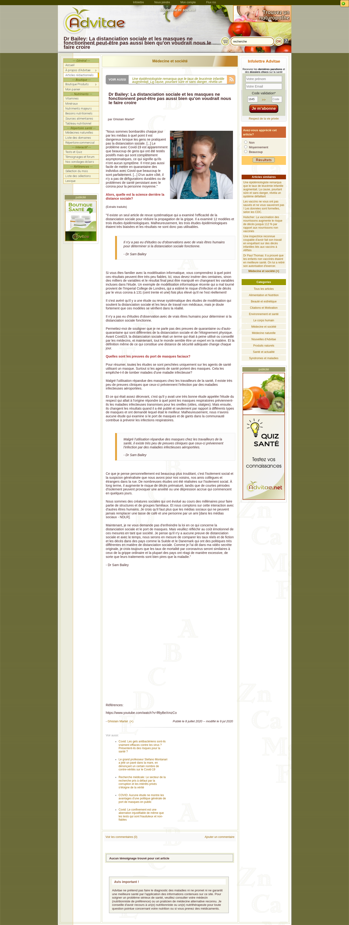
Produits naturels (263, 345)
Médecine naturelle (263, 333)
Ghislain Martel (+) (120, 721)
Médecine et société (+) (263, 271)
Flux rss (211, 2)
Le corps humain (263, 320)
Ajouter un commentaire (219, 837)
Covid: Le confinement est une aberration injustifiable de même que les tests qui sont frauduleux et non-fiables (141, 814)
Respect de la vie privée (264, 118)
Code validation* (264, 93)
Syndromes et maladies (263, 358)
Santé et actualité (264, 352)
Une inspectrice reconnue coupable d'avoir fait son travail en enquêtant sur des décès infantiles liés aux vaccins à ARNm (262, 243)
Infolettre (138, 2)
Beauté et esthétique (264, 301)
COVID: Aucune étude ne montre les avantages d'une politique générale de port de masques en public (142, 799)
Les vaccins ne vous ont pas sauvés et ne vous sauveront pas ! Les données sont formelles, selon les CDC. (263, 207)
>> (264, 100)
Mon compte (188, 2)
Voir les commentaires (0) (121, 837)
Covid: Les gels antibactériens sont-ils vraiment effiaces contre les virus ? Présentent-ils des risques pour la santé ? (142, 746)
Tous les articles (264, 289)
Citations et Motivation (264, 307)
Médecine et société (170, 61)
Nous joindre (162, 2)
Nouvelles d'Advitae (263, 339)
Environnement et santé (263, 314)
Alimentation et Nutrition (263, 295)
